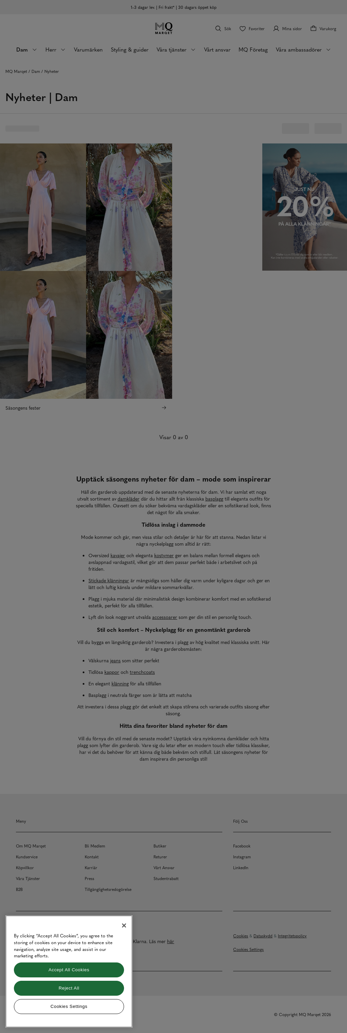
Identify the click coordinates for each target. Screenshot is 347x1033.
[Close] (124, 925)
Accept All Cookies (68, 969)
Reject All (69, 988)
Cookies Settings (68, 1006)
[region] (68, 971)
